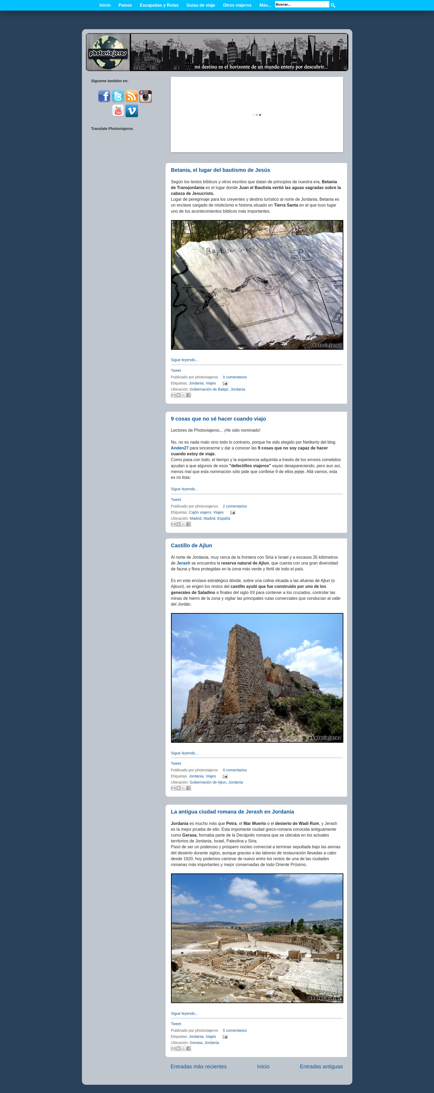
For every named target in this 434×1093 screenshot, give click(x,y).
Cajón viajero (200, 512)
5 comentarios (235, 1030)
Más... (265, 5)
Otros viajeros (237, 5)
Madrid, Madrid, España (210, 518)
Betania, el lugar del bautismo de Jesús (220, 170)
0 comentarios (235, 377)
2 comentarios (235, 506)
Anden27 (180, 448)
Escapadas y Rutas (159, 5)
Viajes (211, 383)
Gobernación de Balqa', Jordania (217, 389)
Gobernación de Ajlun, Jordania (216, 782)
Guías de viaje (201, 5)
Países (125, 5)
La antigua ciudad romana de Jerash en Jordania (232, 812)
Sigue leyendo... (184, 360)
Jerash (183, 563)
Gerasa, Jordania (204, 1042)
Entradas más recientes (199, 1066)
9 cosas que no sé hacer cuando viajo (218, 419)
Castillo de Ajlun (191, 545)
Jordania (196, 383)
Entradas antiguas (321, 1066)
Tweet (176, 370)
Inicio (105, 5)
